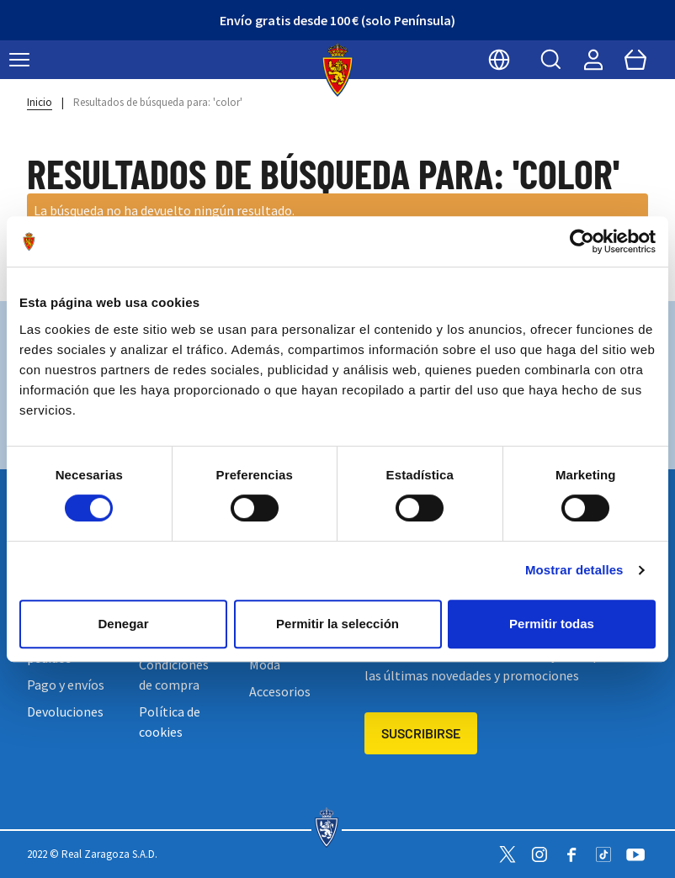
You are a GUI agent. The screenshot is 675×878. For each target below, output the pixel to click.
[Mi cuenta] (593, 59)
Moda (264, 664)
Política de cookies (169, 721)
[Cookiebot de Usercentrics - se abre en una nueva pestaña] (582, 241)
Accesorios (280, 691)
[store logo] (338, 70)
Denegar (123, 623)
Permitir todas (551, 623)
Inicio (39, 102)
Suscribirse (420, 733)
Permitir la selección (337, 623)
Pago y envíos (65, 684)
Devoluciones (65, 711)
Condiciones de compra (174, 674)
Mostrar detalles (574, 570)
